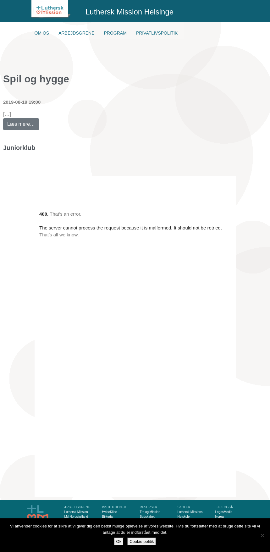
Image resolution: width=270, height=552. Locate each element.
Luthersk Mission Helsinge (129, 12)
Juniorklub (19, 147)
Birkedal (107, 516)
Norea (219, 516)
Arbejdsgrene (76, 33)
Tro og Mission (150, 512)
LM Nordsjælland (76, 516)
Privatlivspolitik (157, 33)
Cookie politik (141, 541)
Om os (42, 33)
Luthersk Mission (76, 512)
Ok (119, 541)
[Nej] (262, 535)
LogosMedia (223, 512)
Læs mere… (23, 122)
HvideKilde (109, 512)
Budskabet (147, 516)
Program (115, 33)
